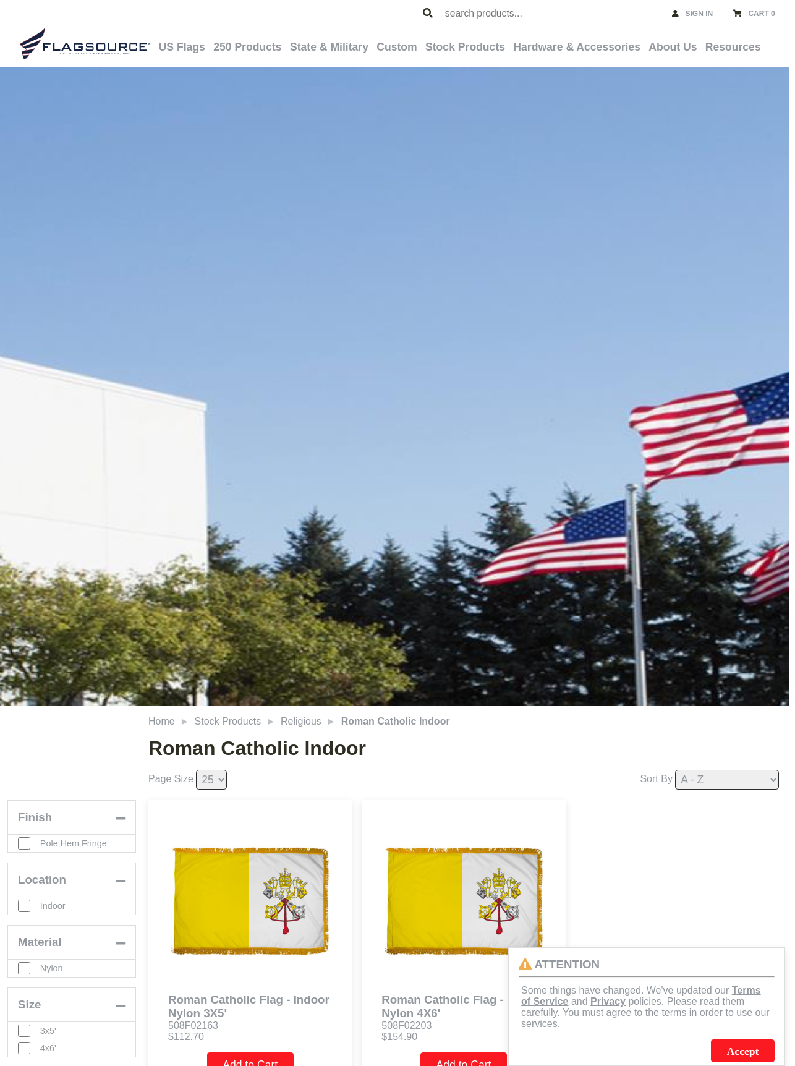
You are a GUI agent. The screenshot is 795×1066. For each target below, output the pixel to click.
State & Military (329, 47)
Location (42, 879)
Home (161, 721)
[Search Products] (428, 13)
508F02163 (193, 1025)
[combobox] (553, 13)
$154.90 (399, 1036)
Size (29, 1004)
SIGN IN (699, 13)
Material (40, 942)
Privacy (608, 1001)
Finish (35, 817)
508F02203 (406, 1025)
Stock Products (465, 47)
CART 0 (761, 13)
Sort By (656, 779)
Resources (733, 47)
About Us (672, 47)
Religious (301, 721)
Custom (396, 47)
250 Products (247, 47)
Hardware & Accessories (576, 47)
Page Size (170, 779)
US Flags (182, 47)
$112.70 (186, 1036)
